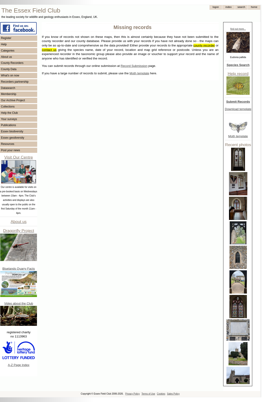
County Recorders (12, 63)
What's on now (10, 75)
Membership (8, 94)
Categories (7, 50)
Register (6, 38)
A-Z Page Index (19, 365)
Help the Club (9, 112)
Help (4, 44)
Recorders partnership (15, 81)
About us (6, 57)
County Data (9, 69)
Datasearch (8, 88)
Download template (238, 109)
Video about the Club (18, 303)
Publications (8, 125)
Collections (8, 106)
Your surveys (9, 119)
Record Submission (134, 66)
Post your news (10, 150)
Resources (7, 144)
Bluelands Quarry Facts (18, 268)
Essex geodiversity (12, 137)
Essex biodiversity (12, 131)
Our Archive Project (13, 100)
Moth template (238, 136)
